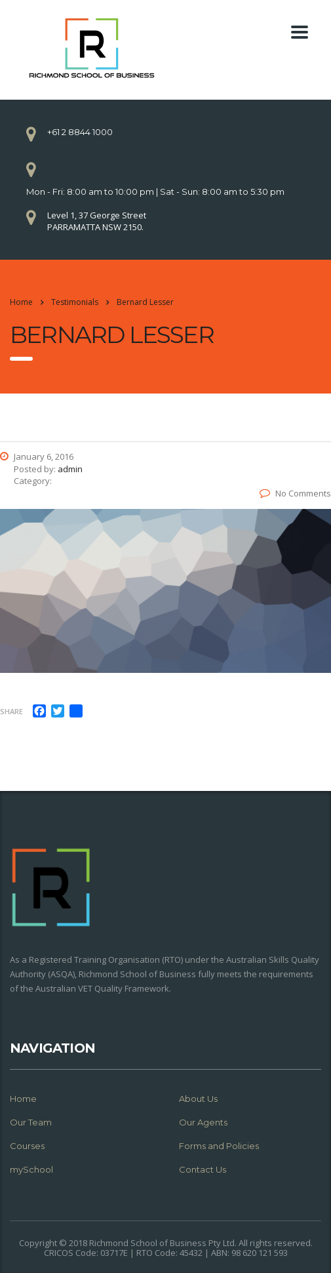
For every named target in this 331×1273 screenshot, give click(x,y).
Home (21, 302)
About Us (198, 1098)
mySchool (31, 1169)
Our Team (31, 1122)
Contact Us (202, 1169)
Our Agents (203, 1122)
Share (11, 711)
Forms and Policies (219, 1146)
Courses (27, 1146)
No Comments (295, 493)
